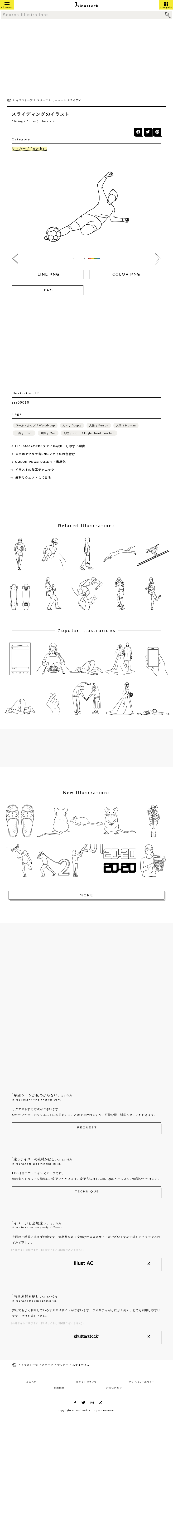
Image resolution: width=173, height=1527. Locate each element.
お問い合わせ (114, 1388)
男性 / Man (48, 433)
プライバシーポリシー (142, 1382)
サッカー (57, 100)
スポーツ (42, 100)
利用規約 (59, 1388)
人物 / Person (98, 425)
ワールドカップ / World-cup (35, 425)
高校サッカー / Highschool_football (89, 433)
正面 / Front (24, 433)
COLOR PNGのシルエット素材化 (40, 462)
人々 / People (72, 425)
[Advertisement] (86, 58)
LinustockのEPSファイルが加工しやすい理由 (50, 446)
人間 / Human (126, 425)
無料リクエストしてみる (33, 477)
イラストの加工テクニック (35, 469)
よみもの (31, 1382)
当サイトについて (86, 1382)
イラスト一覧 (24, 100)
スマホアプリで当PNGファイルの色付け (45, 454)
